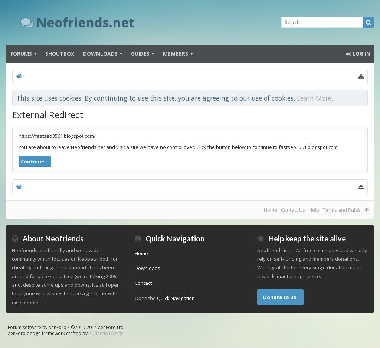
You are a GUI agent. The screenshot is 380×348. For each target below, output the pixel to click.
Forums (21, 53)
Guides (140, 53)
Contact (143, 283)
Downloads (100, 53)
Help (314, 209)
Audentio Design (106, 333)
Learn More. (315, 98)
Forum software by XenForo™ (66, 327)
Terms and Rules (342, 209)
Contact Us (293, 209)
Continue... (35, 161)
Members (175, 53)
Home (270, 209)
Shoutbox (59, 53)
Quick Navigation (176, 298)
